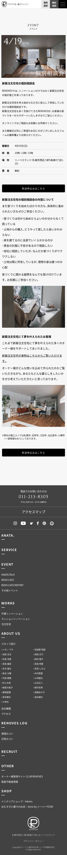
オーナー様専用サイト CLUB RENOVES (22, 776)
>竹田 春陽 (6, 678)
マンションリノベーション (15, 618)
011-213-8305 (34, 497)
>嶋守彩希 (38, 687)
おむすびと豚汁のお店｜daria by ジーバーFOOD (27, 806)
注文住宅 (6, 624)
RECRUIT (9, 751)
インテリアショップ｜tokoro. (17, 801)
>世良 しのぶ (39, 668)
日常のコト (7, 738)
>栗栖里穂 (6, 692)
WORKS (8, 603)
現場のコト (7, 733)
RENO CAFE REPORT (12, 585)
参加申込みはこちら (33, 188)
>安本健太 (6, 697)
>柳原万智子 (7, 687)
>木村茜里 (38, 673)
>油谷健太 (38, 697)
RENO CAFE (7, 580)
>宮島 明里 (38, 663)
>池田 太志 (6, 654)
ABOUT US (10, 633)
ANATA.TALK (8, 574)
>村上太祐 (6, 682)
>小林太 (5, 701)
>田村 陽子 (38, 659)
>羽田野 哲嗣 (39, 649)
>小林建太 (38, 678)
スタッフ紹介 (8, 643)
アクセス (6, 713)
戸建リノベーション (12, 613)
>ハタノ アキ (7, 649)
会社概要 (6, 708)
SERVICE (9, 549)
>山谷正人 (38, 682)
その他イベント (9, 590)
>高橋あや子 (39, 692)
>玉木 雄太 (6, 668)
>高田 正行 (38, 654)
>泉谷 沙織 (6, 673)
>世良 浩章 (6, 659)
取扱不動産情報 (9, 781)
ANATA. (7, 535)
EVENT (7, 564)
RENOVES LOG (14, 723)
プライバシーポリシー (33, 841)
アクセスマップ (33, 511)
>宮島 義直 (6, 663)
